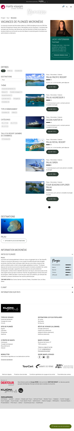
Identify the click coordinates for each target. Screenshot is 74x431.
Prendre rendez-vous (61, 77)
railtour (20, 425)
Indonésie (3, 353)
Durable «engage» (16, 114)
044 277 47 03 (48, 369)
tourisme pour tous (29, 425)
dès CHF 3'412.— (52, 131)
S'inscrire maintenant (7, 382)
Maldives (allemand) (43, 356)
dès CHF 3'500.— (52, 109)
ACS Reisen (4, 421)
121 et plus (6, 161)
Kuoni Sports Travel (25, 423)
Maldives (3, 356)
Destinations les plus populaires (50, 340)
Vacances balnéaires (8, 111)
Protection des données (20, 396)
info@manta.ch (46, 371)
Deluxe (4, 114)
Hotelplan (56, 421)
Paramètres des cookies (64, 396)
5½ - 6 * (5, 148)
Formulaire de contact (44, 373)
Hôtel (10, 93)
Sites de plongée (7, 349)
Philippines (4, 354)
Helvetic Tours (48, 421)
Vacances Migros (65, 423)
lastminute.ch (36, 423)
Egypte (3, 351)
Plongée (17, 121)
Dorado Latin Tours (26, 421)
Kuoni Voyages (5, 423)
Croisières (5, 124)
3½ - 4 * (5, 145)
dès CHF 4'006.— (52, 196)
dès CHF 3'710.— (52, 154)
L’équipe (3, 370)
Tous (3, 93)
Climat (4, 310)
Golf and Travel (38, 421)
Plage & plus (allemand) (44, 353)
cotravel (17, 421)
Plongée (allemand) (43, 351)
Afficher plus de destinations (14, 263)
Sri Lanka (40, 341)
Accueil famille (7, 117)
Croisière (18, 93)
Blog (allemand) (5, 368)
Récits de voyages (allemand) (48, 349)
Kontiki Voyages (64, 421)
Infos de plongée (8, 277)
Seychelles (41, 343)
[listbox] (12, 102)
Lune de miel (6, 121)
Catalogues (4, 364)
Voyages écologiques (7, 366)
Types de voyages (7, 340)
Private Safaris (5, 425)
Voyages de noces (6, 343)
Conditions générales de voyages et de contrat (42, 396)
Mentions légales (7, 396)
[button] (67, 6)
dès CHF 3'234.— (52, 174)
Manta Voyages (46, 423)
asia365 (11, 421)
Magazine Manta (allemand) (46, 354)
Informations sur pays (10, 314)
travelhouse (39, 425)
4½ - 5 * (14, 145)
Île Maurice (41, 345)
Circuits (3, 345)
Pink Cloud (14, 425)
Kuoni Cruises (15, 423)
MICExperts (56, 423)
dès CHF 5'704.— (52, 221)
